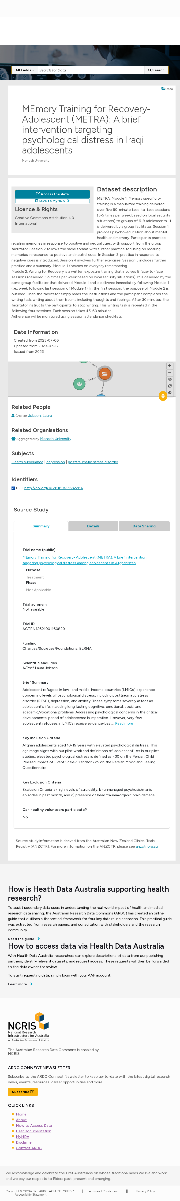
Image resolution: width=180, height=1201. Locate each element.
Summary (41, 526)
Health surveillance (27, 462)
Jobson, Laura (40, 415)
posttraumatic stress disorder (93, 462)
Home (21, 1114)
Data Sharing (144, 526)
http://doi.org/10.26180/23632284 (53, 488)
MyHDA (22, 1136)
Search (156, 70)
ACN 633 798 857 (62, 1191)
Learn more (18, 984)
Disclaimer (24, 1142)
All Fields (24, 70)
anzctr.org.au (147, 846)
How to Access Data (34, 1125)
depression (55, 462)
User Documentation (33, 1131)
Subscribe (23, 1092)
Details (93, 526)
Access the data (52, 194)
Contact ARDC (29, 1148)
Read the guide (21, 939)
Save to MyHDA (50, 201)
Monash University (55, 438)
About (21, 1120)
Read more (124, 723)
